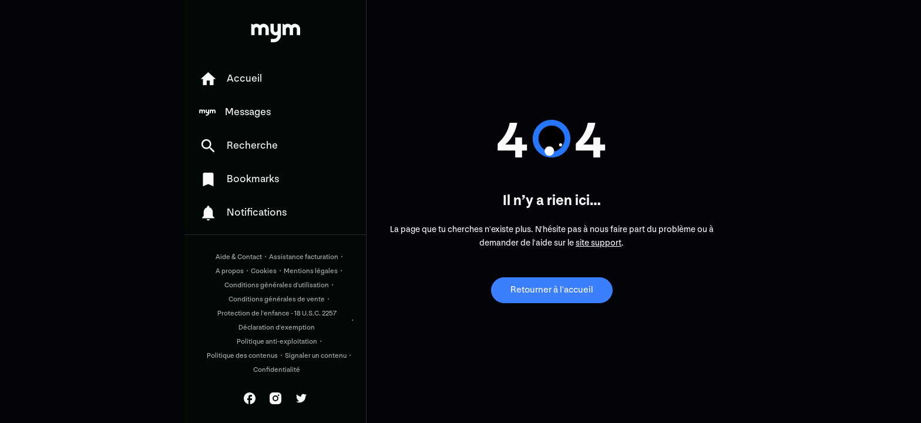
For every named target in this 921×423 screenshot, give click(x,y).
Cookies (264, 271)
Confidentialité (276, 369)
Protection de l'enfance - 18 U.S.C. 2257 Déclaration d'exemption (277, 320)
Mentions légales (311, 271)
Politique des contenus (242, 355)
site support (598, 243)
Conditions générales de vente (276, 299)
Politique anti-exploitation (277, 341)
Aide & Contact (239, 257)
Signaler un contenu (316, 355)
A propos (230, 271)
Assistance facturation (303, 257)
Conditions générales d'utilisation (276, 285)
